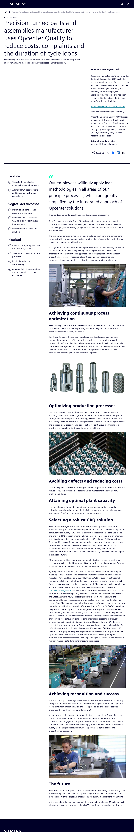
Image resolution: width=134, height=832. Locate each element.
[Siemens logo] (18, 4)
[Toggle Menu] (6, 4)
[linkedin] (118, 153)
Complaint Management (60, 590)
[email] (123, 153)
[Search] (122, 4)
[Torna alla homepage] (5, 12)
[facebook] (113, 153)
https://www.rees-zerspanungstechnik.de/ (108, 106)
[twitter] (107, 153)
